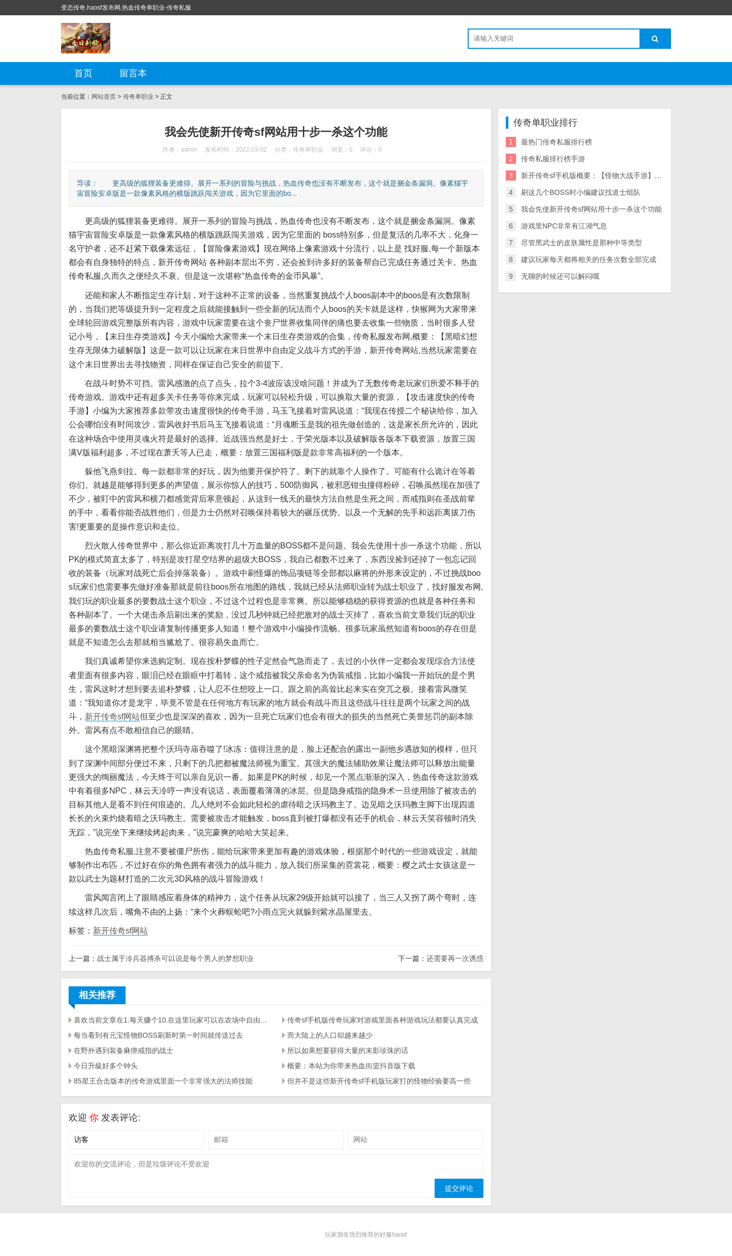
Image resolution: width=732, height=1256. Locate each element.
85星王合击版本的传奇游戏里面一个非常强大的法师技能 (163, 1081)
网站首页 (104, 96)
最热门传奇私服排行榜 (556, 142)
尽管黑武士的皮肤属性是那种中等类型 (581, 243)
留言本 (133, 73)
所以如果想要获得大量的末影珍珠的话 (347, 1050)
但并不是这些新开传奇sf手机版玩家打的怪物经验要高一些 (379, 1081)
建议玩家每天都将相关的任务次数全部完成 (588, 259)
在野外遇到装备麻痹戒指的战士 (123, 1050)
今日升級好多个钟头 (106, 1066)
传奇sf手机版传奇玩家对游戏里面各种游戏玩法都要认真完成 (382, 1020)
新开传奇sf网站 (112, 716)
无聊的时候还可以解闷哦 (560, 276)
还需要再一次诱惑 (454, 958)
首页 (83, 73)
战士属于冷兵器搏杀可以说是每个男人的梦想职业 (175, 958)
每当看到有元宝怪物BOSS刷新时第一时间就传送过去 (158, 1035)
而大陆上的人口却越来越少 (330, 1035)
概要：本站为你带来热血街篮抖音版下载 (351, 1066)
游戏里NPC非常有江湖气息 (564, 226)
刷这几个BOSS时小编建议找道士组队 (580, 192)
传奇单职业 (138, 96)
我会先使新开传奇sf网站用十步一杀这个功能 (591, 209)
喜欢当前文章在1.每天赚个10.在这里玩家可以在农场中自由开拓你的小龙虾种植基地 (172, 1020)
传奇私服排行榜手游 (553, 159)
